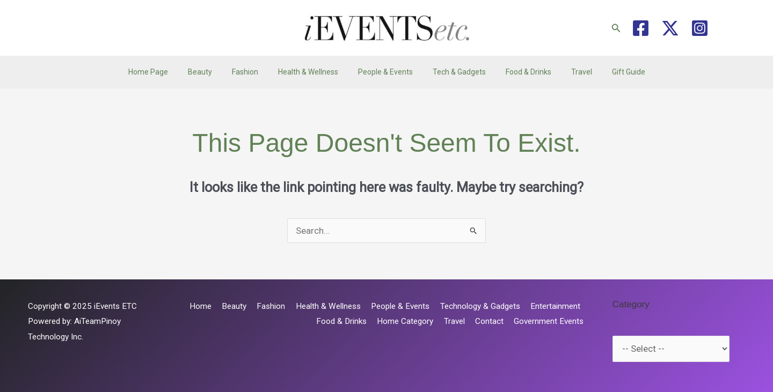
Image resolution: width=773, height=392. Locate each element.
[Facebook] (641, 28)
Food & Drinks (519, 72)
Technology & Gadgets (483, 306)
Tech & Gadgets (454, 72)
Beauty (214, 72)
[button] (616, 28)
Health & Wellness (313, 72)
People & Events (385, 72)
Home (214, 306)
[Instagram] (700, 28)
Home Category (413, 321)
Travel (567, 72)
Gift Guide (609, 72)
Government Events (551, 321)
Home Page (167, 72)
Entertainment (556, 306)
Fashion (255, 72)
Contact (493, 321)
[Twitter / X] (670, 28)
